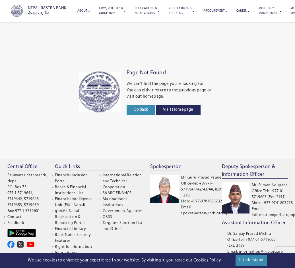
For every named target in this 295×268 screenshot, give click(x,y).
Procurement (213, 10)
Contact (14, 217)
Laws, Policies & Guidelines (111, 11)
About (82, 10)
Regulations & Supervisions (146, 11)
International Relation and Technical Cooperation (122, 181)
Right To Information (73, 247)
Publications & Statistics (180, 11)
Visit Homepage (178, 110)
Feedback (15, 223)
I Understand (251, 260)
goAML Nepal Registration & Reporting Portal (69, 217)
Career (241, 10)
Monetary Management (269, 11)
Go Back (141, 110)
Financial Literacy (70, 229)
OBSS (107, 217)
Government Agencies (123, 211)
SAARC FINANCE (117, 193)
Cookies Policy (207, 260)
